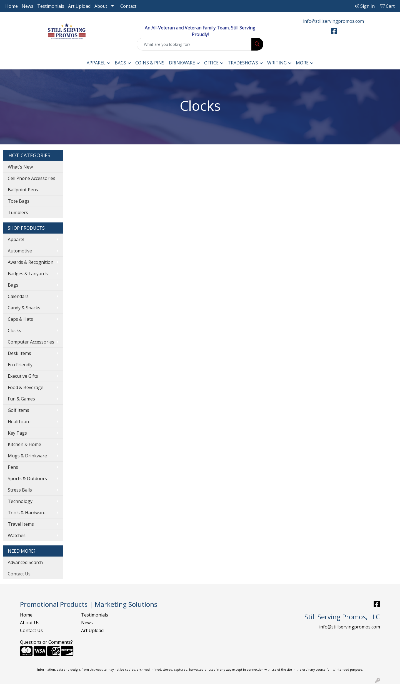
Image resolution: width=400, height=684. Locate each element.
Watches (17, 535)
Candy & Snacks (24, 308)
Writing (277, 63)
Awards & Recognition (30, 262)
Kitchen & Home (24, 444)
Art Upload (79, 6)
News (27, 6)
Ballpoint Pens (23, 190)
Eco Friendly (20, 365)
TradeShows (243, 63)
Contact (128, 6)
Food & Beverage (25, 387)
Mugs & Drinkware (27, 456)
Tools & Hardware (27, 513)
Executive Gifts (23, 376)
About (100, 6)
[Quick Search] (194, 44)
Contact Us (19, 574)
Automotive (20, 251)
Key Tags (17, 433)
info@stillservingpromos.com (333, 21)
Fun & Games (21, 399)
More (302, 63)
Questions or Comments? (46, 642)
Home (11, 6)
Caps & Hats (20, 319)
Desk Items (19, 353)
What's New (20, 167)
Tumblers (18, 212)
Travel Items (21, 524)
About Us (29, 623)
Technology (20, 501)
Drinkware (182, 63)
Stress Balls (20, 490)
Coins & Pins (149, 63)
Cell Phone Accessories (31, 178)
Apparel (96, 63)
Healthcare (19, 422)
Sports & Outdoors (27, 478)
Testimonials (50, 6)
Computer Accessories (31, 342)
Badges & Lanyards (28, 273)
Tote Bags (18, 201)
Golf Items (18, 410)
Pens (13, 467)
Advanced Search (25, 562)
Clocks (14, 330)
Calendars (18, 296)
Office (211, 63)
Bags (120, 63)
